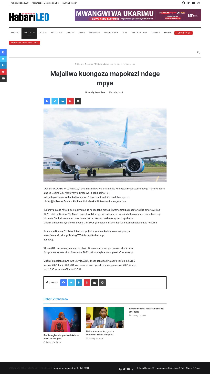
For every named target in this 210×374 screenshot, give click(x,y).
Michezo (168, 33)
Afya (125, 33)
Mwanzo (15, 33)
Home (79, 64)
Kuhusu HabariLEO (20, 3)
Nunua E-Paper (70, 3)
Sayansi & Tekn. (111, 33)
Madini (155, 33)
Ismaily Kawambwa (96, 92)
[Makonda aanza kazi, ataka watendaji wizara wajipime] (105, 317)
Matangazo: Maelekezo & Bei (45, 3)
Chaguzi (42, 33)
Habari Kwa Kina (139, 33)
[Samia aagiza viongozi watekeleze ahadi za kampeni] (62, 319)
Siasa (69, 33)
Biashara (93, 33)
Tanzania (28, 33)
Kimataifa (55, 33)
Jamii (80, 33)
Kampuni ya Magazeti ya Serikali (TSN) (71, 368)
